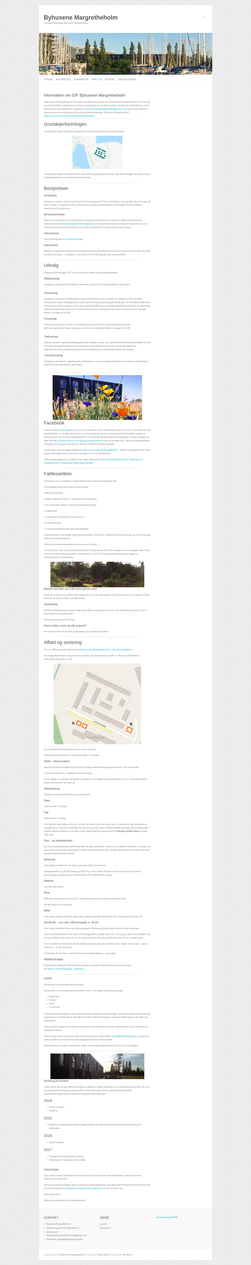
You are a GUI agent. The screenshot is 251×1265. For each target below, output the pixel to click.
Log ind (103, 1224)
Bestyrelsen (63, 79)
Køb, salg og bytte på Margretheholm (100, 450)
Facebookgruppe (66, 430)
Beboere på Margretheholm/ (115, 459)
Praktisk (97, 79)
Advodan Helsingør (74, 239)
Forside (48, 79)
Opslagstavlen (127, 79)
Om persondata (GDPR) (167, 1217)
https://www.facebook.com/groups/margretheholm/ (69, 116)
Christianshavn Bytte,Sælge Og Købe (76, 463)
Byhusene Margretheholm (81, 17)
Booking (110, 79)
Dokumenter (81, 79)
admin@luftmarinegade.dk (124, 1036)
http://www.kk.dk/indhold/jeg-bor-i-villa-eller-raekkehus (105, 649)
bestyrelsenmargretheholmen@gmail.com (106, 108)
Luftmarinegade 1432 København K (62, 1228)
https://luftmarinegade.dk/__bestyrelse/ (66, 968)
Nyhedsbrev (105, 1228)
